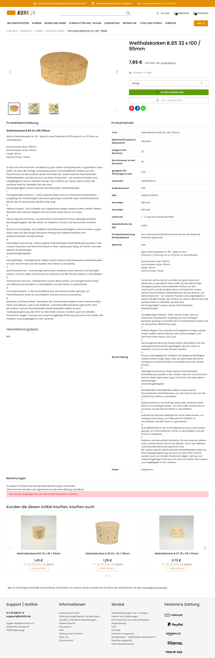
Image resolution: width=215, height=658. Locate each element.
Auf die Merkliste (169, 100)
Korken (36, 23)
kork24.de (26, 30)
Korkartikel (111, 23)
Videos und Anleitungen (125, 616)
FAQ (114, 626)
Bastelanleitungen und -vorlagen (130, 612)
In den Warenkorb (168, 92)
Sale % (201, 23)
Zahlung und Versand (70, 633)
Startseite (12, 30)
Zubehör (168, 23)
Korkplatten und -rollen (84, 23)
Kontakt (116, 630)
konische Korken (55, 30)
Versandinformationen (154, 587)
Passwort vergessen (123, 633)
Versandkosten (168, 62)
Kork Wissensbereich (123, 643)
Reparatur (128, 23)
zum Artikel (38, 568)
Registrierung (119, 623)
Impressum (65, 626)
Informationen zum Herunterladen (130, 619)
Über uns (64, 636)
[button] (117, 71)
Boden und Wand (54, 23)
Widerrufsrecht (67, 623)
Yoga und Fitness (149, 23)
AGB (61, 630)
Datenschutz (66, 640)
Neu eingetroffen (18, 23)
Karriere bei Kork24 (69, 612)
